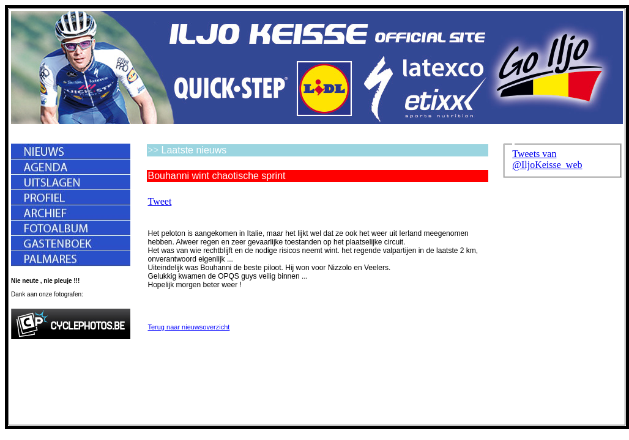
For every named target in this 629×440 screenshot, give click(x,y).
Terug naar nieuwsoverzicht (188, 327)
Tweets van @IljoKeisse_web (547, 159)
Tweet (159, 201)
